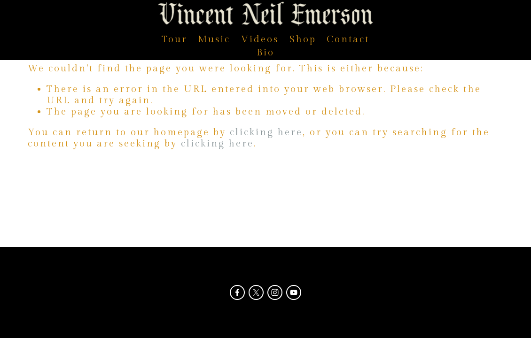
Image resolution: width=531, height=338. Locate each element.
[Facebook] (237, 292)
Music (214, 39)
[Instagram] (274, 292)
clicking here (266, 132)
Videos (260, 39)
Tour (174, 39)
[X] (256, 292)
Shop (302, 39)
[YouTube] (293, 292)
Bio (265, 52)
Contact (348, 39)
